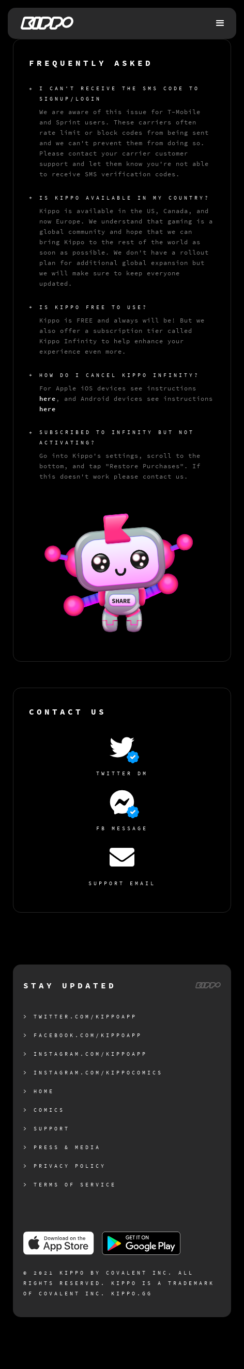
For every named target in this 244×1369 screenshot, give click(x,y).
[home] (44, 23)
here (47, 398)
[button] (220, 23)
